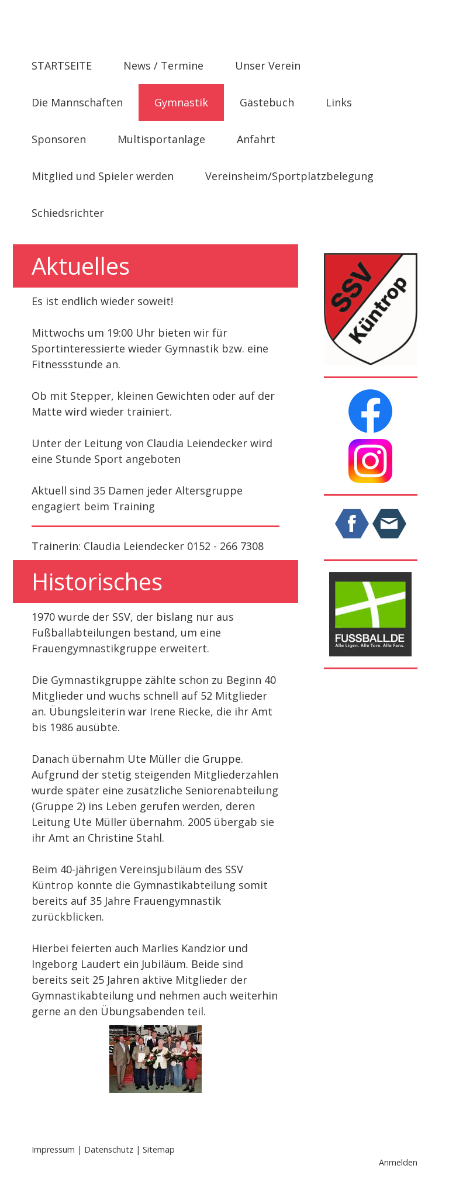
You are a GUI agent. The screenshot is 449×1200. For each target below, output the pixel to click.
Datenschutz (108, 1149)
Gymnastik (181, 102)
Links (339, 102)
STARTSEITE (62, 65)
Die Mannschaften (77, 102)
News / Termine (163, 65)
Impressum (53, 1149)
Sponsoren (59, 139)
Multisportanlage (161, 139)
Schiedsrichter (68, 213)
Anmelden (398, 1162)
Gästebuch (267, 102)
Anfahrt (256, 139)
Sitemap (159, 1149)
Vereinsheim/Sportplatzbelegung (289, 176)
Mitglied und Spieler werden (103, 176)
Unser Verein (268, 65)
